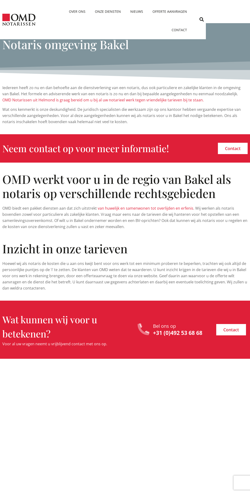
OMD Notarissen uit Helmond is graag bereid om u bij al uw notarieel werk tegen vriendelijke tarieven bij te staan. (103, 100)
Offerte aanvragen (186, 11)
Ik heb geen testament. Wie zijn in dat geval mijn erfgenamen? (220, 406)
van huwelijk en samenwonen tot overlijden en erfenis (145, 208)
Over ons (94, 11)
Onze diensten (125, 11)
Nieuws (153, 11)
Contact (221, 11)
